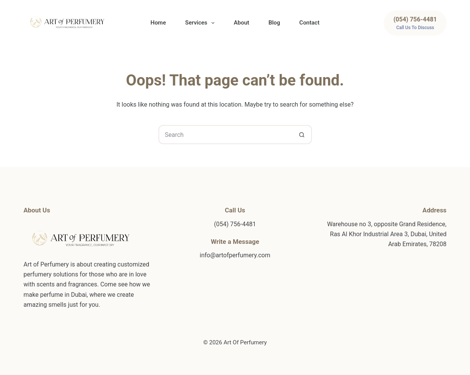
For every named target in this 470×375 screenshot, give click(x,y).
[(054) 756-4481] (415, 23)
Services (201, 23)
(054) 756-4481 (235, 224)
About (241, 22)
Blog (274, 22)
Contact (309, 22)
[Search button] (302, 134)
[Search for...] (225, 134)
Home (158, 22)
